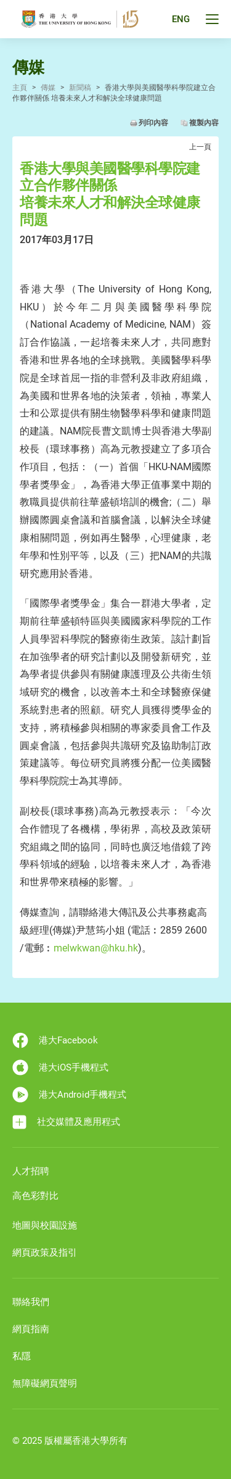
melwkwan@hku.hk (96, 948)
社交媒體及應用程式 (66, 1122)
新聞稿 (80, 87)
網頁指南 (30, 1329)
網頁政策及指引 (44, 1252)
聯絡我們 (30, 1301)
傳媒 (48, 87)
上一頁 (200, 147)
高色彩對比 (35, 1195)
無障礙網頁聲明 (44, 1383)
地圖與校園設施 (44, 1225)
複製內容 (204, 122)
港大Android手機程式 (69, 1095)
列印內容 (153, 122)
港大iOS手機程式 (60, 1067)
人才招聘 (30, 1171)
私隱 (21, 1356)
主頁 (19, 87)
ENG (181, 19)
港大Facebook (55, 1040)
